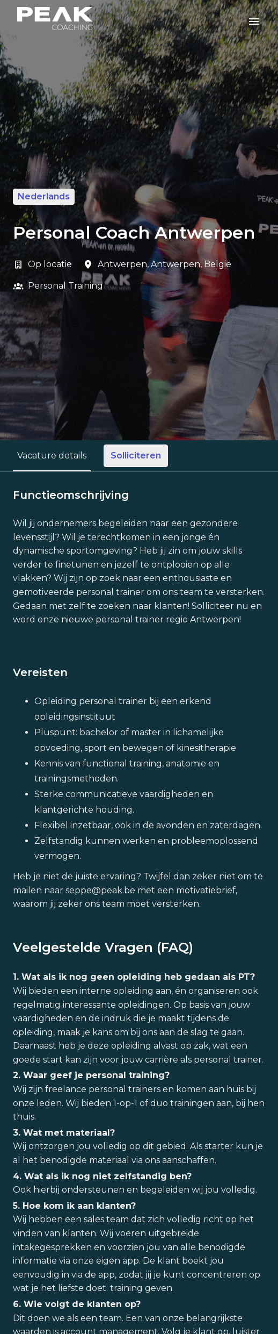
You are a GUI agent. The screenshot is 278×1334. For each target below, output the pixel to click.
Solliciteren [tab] (136, 455)
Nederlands (44, 196)
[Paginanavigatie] (254, 21)
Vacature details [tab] (51, 455)
